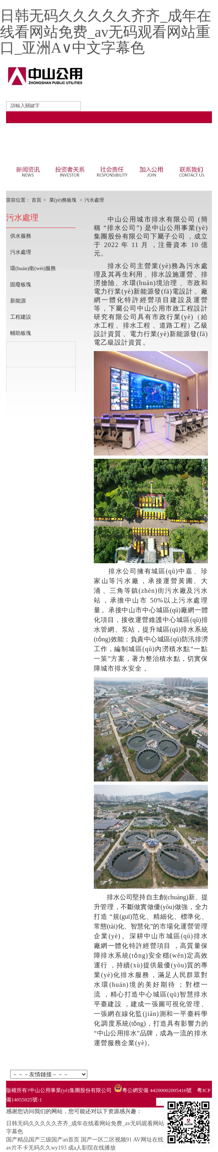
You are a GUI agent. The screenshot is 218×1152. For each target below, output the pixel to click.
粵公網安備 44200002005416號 (157, 1090)
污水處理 (94, 200)
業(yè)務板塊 (62, 200)
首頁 (36, 200)
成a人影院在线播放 (92, 1148)
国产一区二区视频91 (106, 1140)
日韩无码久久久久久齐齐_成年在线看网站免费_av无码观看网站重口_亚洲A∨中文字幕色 (105, 32)
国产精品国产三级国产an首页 (42, 1140)
